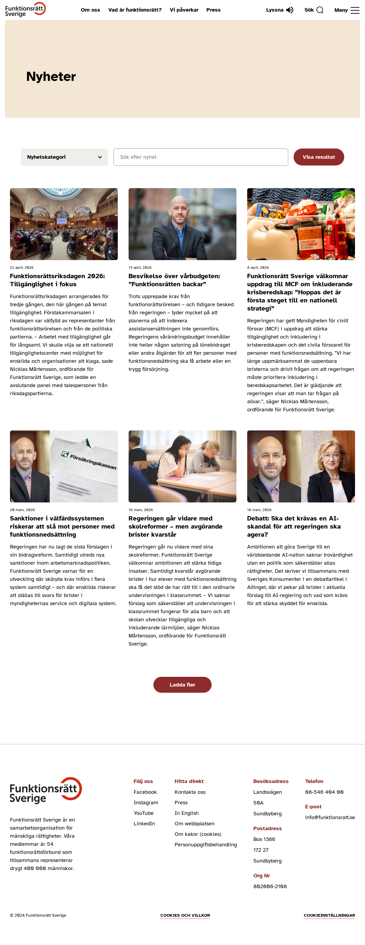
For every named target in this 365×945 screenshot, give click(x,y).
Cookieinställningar (329, 916)
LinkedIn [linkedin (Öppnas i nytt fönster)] (144, 825)
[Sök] (313, 9)
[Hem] (25, 10)
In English (187, 814)
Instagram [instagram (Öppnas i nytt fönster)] (146, 804)
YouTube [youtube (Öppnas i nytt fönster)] (144, 814)
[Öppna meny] (347, 10)
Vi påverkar (184, 9)
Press (213, 9)
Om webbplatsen (195, 825)
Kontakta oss (190, 793)
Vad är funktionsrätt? (134, 9)
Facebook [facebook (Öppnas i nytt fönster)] (145, 793)
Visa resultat (319, 157)
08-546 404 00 (324, 793)
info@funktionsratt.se (330, 818)
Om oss (90, 9)
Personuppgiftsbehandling (206, 847)
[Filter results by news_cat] (64, 157)
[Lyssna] (279, 9)
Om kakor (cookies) (198, 836)
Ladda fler (182, 685)
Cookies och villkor (185, 916)
